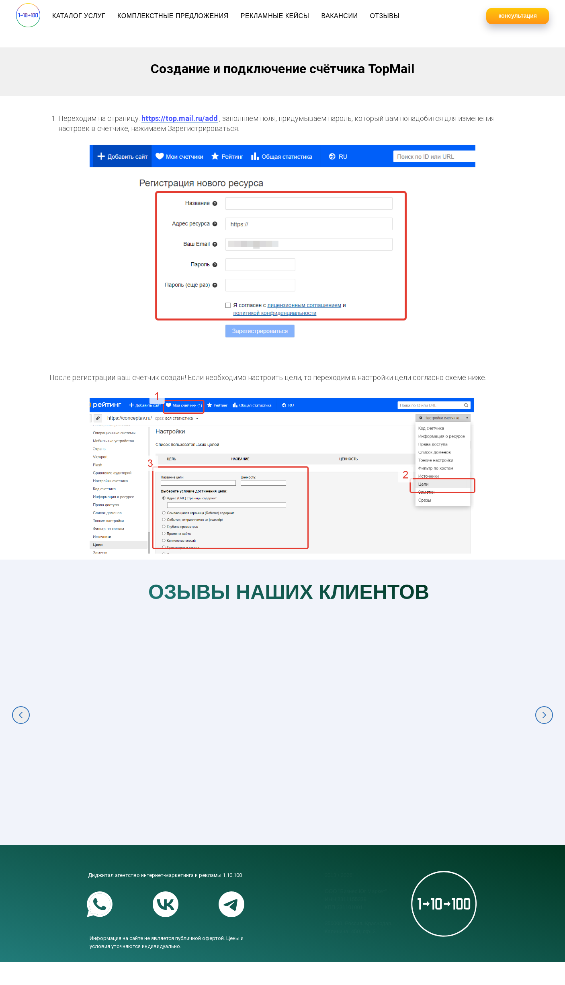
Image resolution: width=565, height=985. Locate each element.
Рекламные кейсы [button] (275, 15)
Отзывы (384, 15)
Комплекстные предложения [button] (173, 15)
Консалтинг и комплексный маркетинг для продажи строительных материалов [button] (462, 794)
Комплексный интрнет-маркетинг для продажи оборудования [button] (341, 785)
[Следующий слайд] (544, 725)
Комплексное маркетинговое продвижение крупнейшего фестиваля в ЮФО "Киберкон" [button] (101, 794)
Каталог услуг (78, 15)
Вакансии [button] (339, 15)
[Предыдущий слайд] (21, 725)
